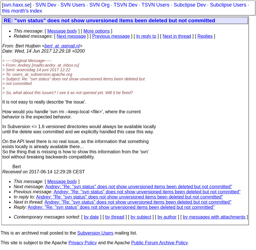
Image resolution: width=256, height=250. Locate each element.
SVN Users (72, 5)
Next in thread (177, 36)
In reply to (146, 36)
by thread (114, 217)
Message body (62, 31)
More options (96, 31)
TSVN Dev (125, 5)
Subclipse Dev (190, 5)
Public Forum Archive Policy (159, 242)
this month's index (22, 11)
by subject (141, 217)
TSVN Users (155, 5)
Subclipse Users (228, 5)
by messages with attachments (214, 217)
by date (91, 217)
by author (167, 217)
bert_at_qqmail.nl (62, 45)
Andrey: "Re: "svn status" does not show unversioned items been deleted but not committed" (138, 186)
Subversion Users (95, 233)
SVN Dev (45, 5)
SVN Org (99, 5)
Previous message (111, 36)
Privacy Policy (82, 242)
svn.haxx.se (16, 5)
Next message (71, 36)
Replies (205, 36)
